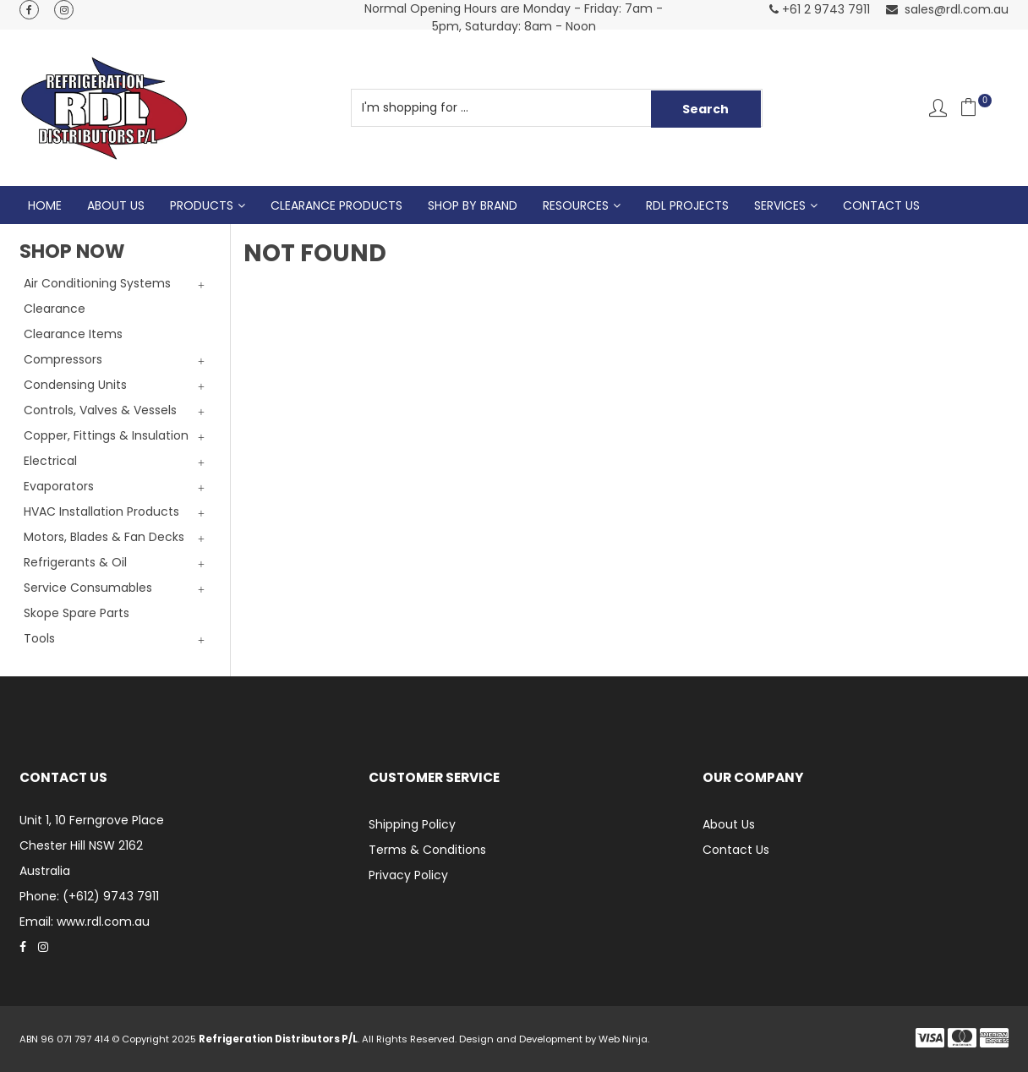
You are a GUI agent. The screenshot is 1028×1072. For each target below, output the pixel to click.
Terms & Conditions (427, 849)
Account (938, 108)
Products (201, 205)
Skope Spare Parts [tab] (76, 612)
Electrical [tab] (50, 460)
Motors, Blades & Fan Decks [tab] (104, 536)
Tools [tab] (39, 638)
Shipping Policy (412, 824)
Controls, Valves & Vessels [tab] (100, 410)
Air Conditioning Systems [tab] (97, 283)
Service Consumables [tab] (88, 587)
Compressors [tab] (63, 359)
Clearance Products (336, 205)
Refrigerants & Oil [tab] (75, 562)
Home (45, 205)
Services (780, 205)
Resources (576, 205)
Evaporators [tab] (59, 486)
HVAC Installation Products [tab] (101, 511)
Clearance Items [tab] (73, 333)
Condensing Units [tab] (75, 384)
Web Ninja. (624, 1039)
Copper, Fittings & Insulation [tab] (106, 435)
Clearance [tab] (54, 308)
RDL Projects (687, 205)
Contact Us (881, 205)
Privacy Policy (408, 875)
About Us (116, 205)
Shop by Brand (472, 205)
